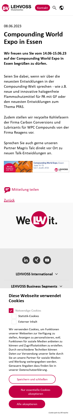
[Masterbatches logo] (16, 7)
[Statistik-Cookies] (14, 316)
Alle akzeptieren (27, 404)
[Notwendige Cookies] (11, 310)
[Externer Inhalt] (14, 322)
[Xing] (36, 260)
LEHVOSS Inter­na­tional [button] (34, 274)
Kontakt (42, 8)
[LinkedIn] (25, 260)
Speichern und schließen (32, 379)
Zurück (9, 200)
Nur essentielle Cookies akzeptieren (35, 392)
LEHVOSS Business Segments (34, 286)
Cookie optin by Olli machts (58, 413)
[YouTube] (47, 260)
